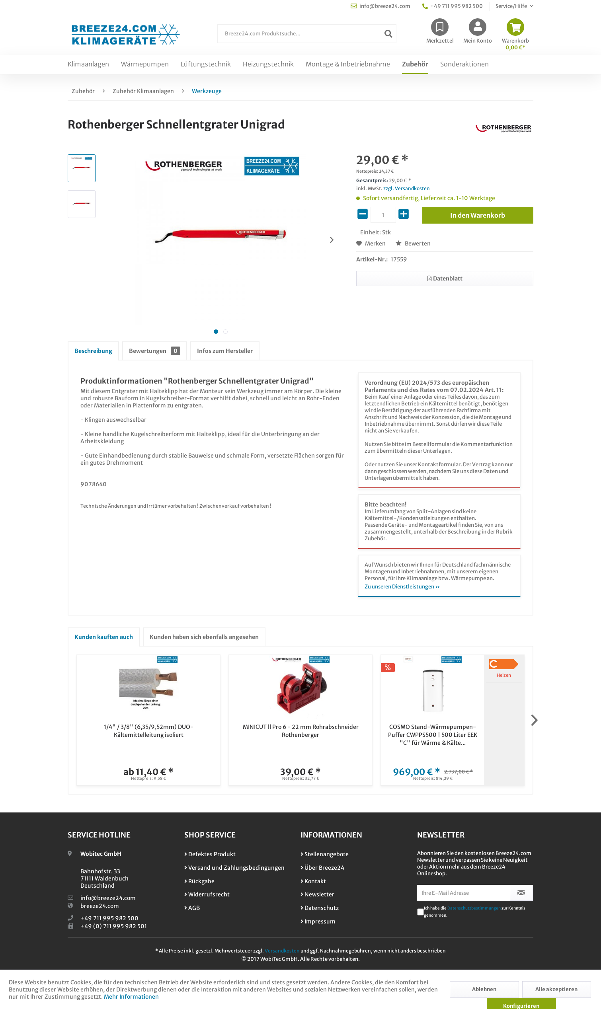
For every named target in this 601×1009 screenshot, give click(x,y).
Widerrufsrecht (207, 894)
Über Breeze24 (322, 867)
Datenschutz (319, 908)
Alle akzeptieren (556, 989)
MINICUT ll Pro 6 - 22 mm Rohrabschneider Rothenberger (301, 730)
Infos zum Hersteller (225, 351)
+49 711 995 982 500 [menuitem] (452, 6)
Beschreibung (93, 351)
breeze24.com (99, 906)
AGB (192, 908)
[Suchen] (388, 33)
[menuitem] (306, 37)
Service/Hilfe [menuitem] (512, 6)
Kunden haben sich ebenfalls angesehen (204, 637)
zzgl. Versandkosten (406, 188)
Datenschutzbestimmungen (474, 908)
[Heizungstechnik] (268, 64)
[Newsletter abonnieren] (521, 893)
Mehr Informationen (131, 996)
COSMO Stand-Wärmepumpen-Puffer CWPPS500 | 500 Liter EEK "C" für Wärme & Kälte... (432, 734)
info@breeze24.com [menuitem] (380, 6)
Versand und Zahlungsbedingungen (234, 867)
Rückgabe (199, 881)
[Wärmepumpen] (145, 64)
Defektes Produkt (210, 854)
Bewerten (413, 243)
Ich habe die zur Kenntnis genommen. (474, 912)
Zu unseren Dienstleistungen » (402, 586)
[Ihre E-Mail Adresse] (463, 893)
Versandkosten (282, 951)
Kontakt (313, 881)
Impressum (318, 921)
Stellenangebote (324, 854)
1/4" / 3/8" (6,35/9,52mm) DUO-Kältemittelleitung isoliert (148, 730)
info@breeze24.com (108, 898)
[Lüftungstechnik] (206, 64)
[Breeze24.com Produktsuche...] (306, 33)
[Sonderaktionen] (464, 64)
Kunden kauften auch (103, 637)
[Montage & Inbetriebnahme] (348, 64)
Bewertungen (154, 351)
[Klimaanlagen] (88, 64)
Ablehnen (484, 989)
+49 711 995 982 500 (109, 918)
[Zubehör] (415, 64)
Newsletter (317, 894)
